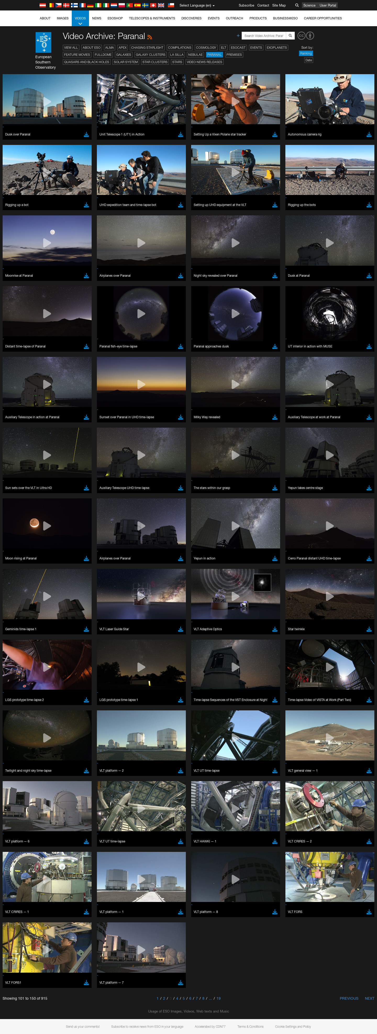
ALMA (109, 48)
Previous (349, 998)
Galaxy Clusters (150, 55)
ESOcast (238, 48)
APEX (122, 48)
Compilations (179, 48)
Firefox (58, 692)
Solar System (126, 62)
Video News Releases (204, 62)
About (45, 18)
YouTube (49, 587)
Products (258, 18)
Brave (57, 678)
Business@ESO (285, 18)
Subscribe (246, 5)
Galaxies (123, 55)
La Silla (177, 55)
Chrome (59, 683)
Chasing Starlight (147, 48)
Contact (263, 5)
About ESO (92, 48)
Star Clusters (155, 62)
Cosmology (206, 48)
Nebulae (195, 55)
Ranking (306, 53)
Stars (177, 62)
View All (71, 48)
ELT (223, 48)
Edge (57, 687)
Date (309, 60)
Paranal (214, 55)
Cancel (80, 774)
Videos (80, 21)
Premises (234, 55)
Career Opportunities (323, 18)
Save (54, 774)
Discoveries (191, 18)
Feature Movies (77, 55)
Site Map (279, 5)
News (96, 18)
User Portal (328, 5)
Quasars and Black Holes (86, 62)
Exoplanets (277, 48)
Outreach (234, 18)
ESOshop (115, 18)
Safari (57, 697)
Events (214, 18)
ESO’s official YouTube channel (161, 587)
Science (309, 5)
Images (63, 18)
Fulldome (103, 55)
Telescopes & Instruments (152, 18)
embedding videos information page (85, 596)
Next (369, 998)
